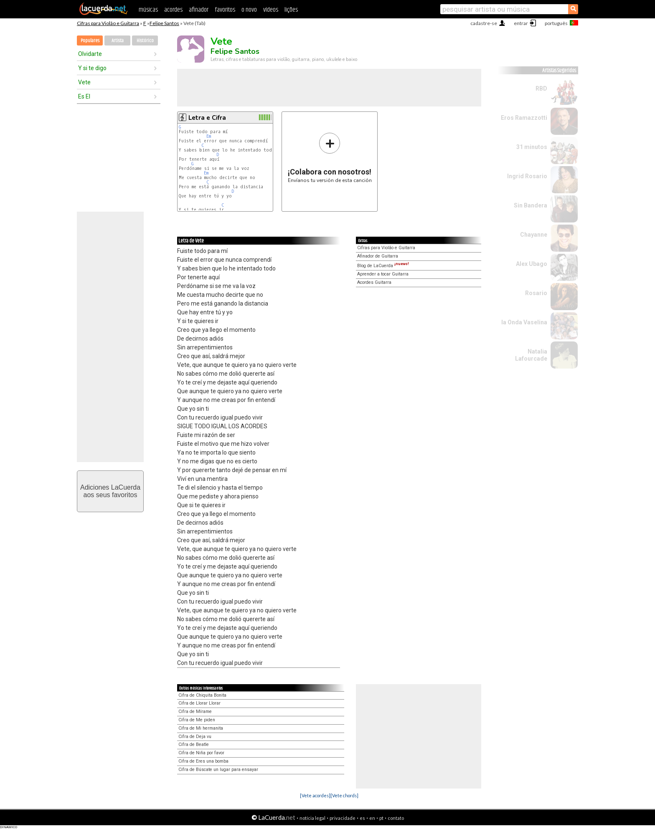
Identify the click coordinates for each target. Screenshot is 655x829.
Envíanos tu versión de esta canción (330, 157)
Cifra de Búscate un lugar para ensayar (218, 769)
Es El (84, 96)
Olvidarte (90, 54)
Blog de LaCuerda (383, 265)
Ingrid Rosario (527, 176)
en (372, 818)
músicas (148, 10)
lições (291, 10)
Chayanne (533, 234)
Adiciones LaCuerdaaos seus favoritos (110, 491)
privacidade (342, 818)
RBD (541, 88)
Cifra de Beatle (193, 744)
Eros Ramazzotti (524, 117)
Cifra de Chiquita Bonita (202, 695)
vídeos (270, 10)
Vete (84, 82)
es (362, 818)
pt (381, 818)
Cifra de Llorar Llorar (199, 703)
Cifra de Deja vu (194, 736)
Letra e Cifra (207, 118)
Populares (90, 41)
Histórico (145, 41)
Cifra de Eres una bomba (203, 761)
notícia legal (312, 818)
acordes (173, 10)
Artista (118, 41)
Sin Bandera (530, 205)
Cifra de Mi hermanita (200, 728)
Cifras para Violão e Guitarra (108, 23)
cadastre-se (483, 23)
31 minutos (531, 147)
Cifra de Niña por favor (201, 753)
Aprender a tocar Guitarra (383, 274)
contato (396, 818)
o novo (249, 10)
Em (208, 136)
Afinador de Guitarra (377, 256)
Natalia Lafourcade (531, 355)
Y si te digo (92, 68)
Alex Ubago (531, 263)
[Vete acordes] (315, 795)
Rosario (536, 293)
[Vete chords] (344, 795)
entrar (521, 23)
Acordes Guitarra (374, 282)
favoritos (225, 10)
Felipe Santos (164, 23)
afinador (198, 10)
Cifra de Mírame (195, 711)
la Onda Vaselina (524, 322)
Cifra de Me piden (196, 720)
